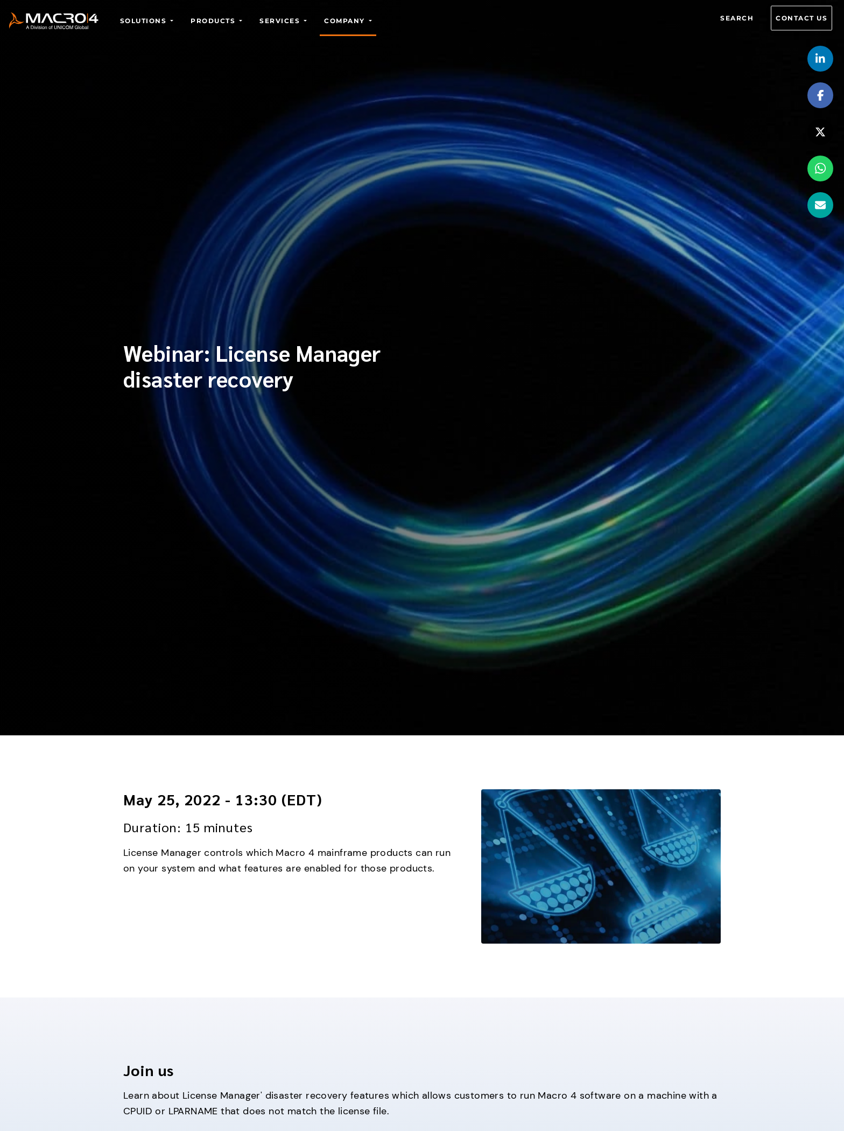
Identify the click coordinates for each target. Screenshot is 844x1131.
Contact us (801, 18)
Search (737, 18)
